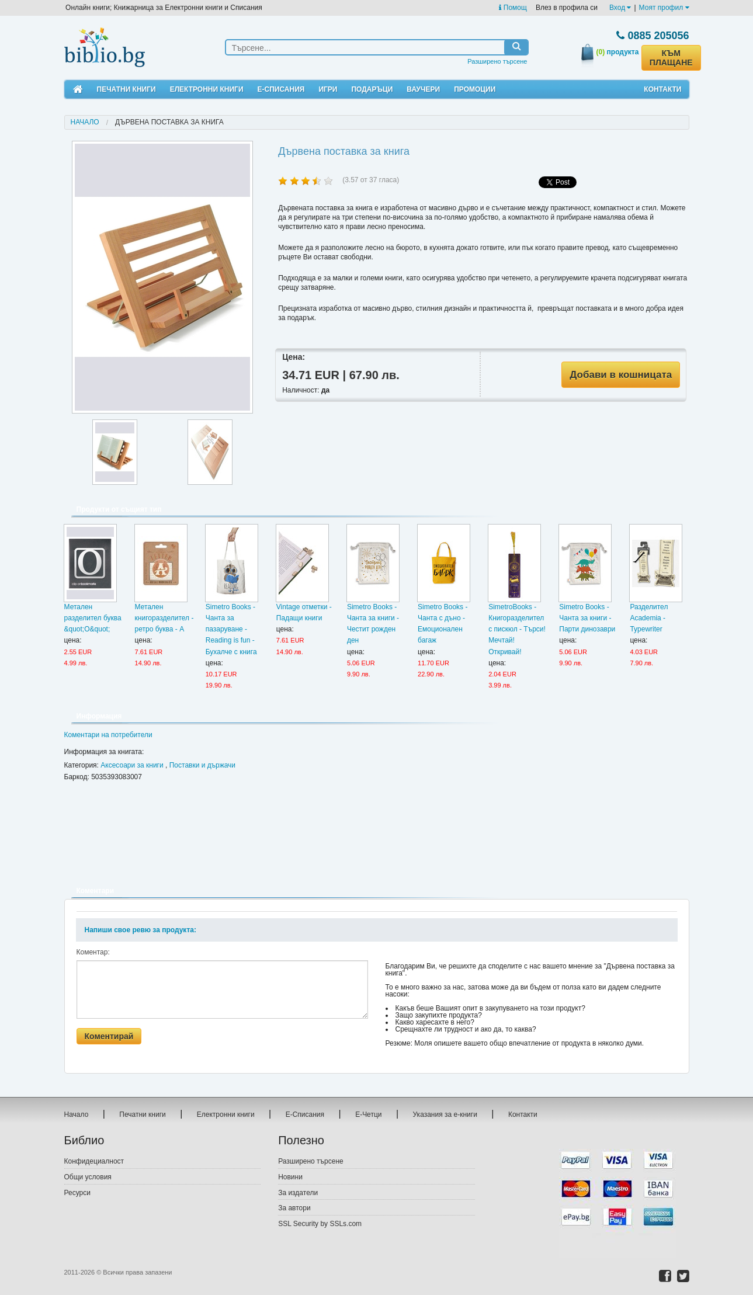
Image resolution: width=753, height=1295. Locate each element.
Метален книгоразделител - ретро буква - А (164, 618)
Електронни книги (207, 89)
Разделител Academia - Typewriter (649, 618)
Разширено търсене (497, 61)
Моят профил (664, 8)
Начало (85, 122)
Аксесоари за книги (131, 765)
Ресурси (77, 1193)
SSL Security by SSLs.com (320, 1224)
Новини (290, 1177)
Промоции (474, 89)
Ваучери (423, 89)
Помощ (512, 8)
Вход (620, 8)
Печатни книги (126, 89)
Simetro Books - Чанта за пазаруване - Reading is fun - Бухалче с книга (231, 629)
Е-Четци (368, 1114)
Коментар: (93, 952)
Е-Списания (281, 89)
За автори (294, 1208)
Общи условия (88, 1177)
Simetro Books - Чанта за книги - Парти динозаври (587, 618)
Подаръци (372, 89)
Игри (327, 89)
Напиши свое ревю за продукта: (140, 930)
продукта (617, 52)
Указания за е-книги (445, 1114)
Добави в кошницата (621, 374)
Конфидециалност (94, 1161)
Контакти (662, 89)
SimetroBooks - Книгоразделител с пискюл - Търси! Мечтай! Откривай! (517, 629)
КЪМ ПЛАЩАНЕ (671, 57)
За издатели (298, 1193)
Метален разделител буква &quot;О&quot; (93, 618)
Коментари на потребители (108, 735)
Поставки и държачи (202, 765)
